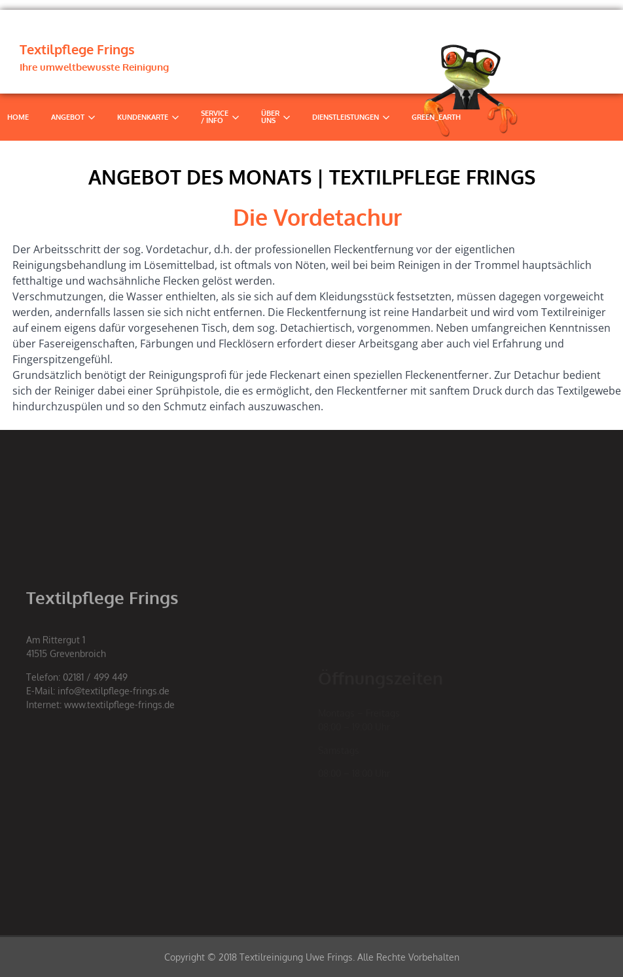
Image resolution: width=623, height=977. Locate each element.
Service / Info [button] (220, 117)
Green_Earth (436, 117)
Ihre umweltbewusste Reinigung (94, 67)
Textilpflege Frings (77, 49)
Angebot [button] (73, 117)
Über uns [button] (275, 117)
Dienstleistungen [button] (350, 117)
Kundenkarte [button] (148, 117)
